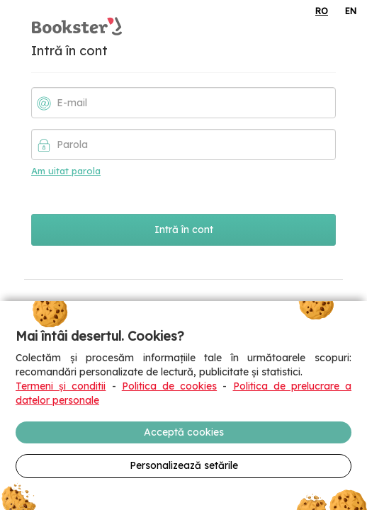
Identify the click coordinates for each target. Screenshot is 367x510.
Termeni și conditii (61, 386)
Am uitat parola (66, 170)
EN (350, 11)
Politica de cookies (169, 386)
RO (321, 11)
